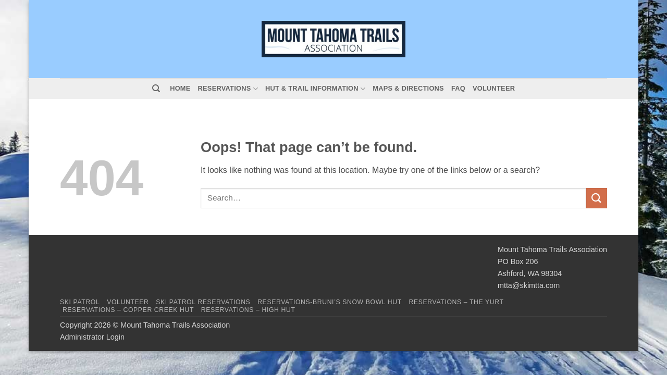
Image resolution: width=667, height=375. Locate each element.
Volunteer (494, 88)
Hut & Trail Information (315, 89)
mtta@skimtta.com (529, 285)
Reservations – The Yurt (456, 302)
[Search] (156, 88)
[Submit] (596, 198)
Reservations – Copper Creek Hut (128, 310)
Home (180, 88)
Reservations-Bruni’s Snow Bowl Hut (329, 302)
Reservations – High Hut (248, 310)
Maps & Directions (408, 88)
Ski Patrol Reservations (203, 302)
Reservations (228, 89)
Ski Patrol (80, 302)
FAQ (458, 88)
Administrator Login (92, 337)
